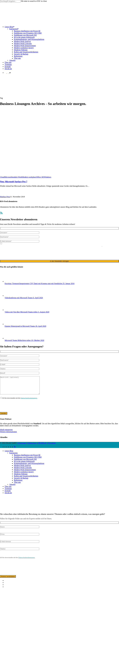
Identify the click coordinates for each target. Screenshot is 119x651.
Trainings (8, 492)
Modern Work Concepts (23, 471)
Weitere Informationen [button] (8, 435)
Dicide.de (8, 496)
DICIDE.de (42, 446)
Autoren (12, 488)
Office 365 (40, 177)
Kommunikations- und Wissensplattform (29, 467)
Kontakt (8, 494)
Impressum (22, 446)
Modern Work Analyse (22, 469)
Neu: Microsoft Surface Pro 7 (13, 181)
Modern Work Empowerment (25, 473)
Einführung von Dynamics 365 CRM (27, 461)
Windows (47, 177)
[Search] (10, 1)
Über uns (17, 486)
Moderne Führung (20, 477)
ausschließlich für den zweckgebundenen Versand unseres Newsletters (76, 246)
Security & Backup (21, 482)
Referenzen (18, 484)
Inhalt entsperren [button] (6, 433)
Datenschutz (32, 446)
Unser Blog (9, 454)
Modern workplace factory (24, 475)
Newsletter (52, 446)
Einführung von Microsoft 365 (25, 463)
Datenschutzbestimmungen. (29, 401)
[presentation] (17, 253)
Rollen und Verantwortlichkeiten (26, 479)
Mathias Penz (5, 197)
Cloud (2, 177)
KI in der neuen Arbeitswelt (24, 465)
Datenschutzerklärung (41, 246)
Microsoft (8, 177)
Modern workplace (29, 177)
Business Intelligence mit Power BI (27, 458)
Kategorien (13, 456)
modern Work (17, 177)
